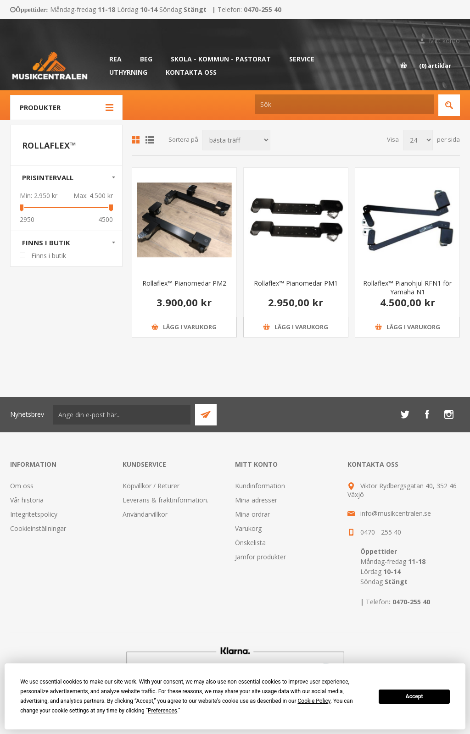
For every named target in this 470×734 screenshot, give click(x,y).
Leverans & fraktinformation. (165, 500)
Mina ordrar (252, 514)
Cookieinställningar (38, 528)
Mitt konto (444, 40)
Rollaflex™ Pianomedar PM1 (296, 283)
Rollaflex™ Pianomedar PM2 (184, 283)
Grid (136, 139)
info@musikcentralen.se (395, 513)
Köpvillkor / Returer (151, 485)
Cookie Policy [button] (314, 701)
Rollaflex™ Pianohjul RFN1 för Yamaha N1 (407, 287)
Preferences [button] (162, 710)
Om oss (22, 485)
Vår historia (27, 500)
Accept (414, 696)
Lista (149, 139)
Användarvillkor (145, 514)
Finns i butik (46, 242)
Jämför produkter (260, 556)
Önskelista (250, 542)
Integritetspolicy (33, 514)
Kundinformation (260, 485)
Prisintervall (47, 177)
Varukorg (248, 528)
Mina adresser (256, 500)
